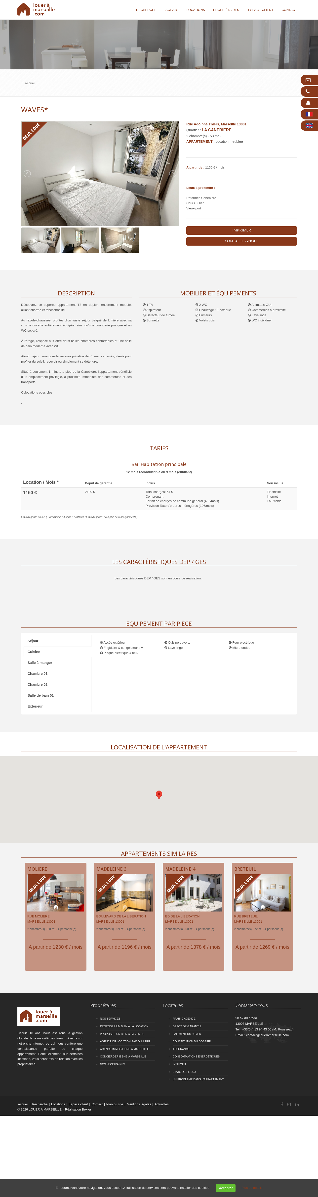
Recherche (146, 10)
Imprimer (241, 230)
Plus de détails (252, 1188)
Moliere (37, 869)
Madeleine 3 (111, 869)
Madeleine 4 (180, 869)
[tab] (159, 467)
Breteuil (245, 869)
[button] (159, 795)
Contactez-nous (242, 240)
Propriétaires (226, 10)
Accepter (226, 1188)
